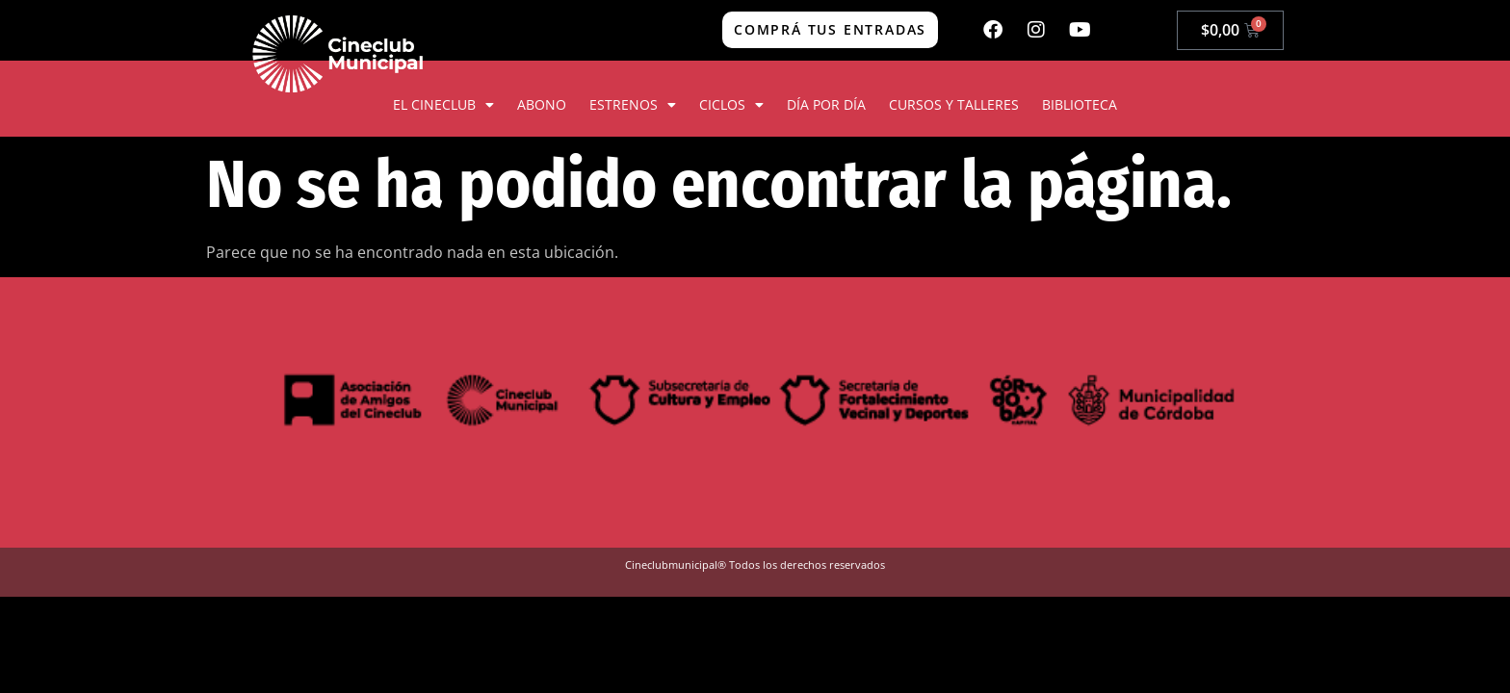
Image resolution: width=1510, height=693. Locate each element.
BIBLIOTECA (1079, 104)
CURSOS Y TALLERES (954, 104)
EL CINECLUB (443, 105)
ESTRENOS (632, 105)
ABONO (541, 104)
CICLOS (731, 105)
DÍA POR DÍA (826, 104)
